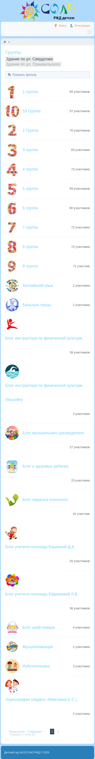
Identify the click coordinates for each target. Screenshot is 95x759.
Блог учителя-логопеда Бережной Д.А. (40, 547)
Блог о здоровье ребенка (45, 466)
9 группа (30, 266)
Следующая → (36, 731)
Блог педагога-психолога (44, 499)
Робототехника (36, 666)
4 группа (30, 169)
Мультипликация (37, 647)
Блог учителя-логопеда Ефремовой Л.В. (41, 594)
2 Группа (30, 130)
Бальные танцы (36, 305)
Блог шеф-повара (38, 627)
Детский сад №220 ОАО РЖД (22, 752)
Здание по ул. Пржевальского (33, 64)
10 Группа (31, 111)
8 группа (30, 247)
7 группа (30, 227)
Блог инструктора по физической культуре (43, 338)
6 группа (30, 208)
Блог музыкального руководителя (53, 433)
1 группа (30, 92)
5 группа (30, 188)
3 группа (30, 150)
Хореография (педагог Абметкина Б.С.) (41, 699)
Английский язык (37, 285)
